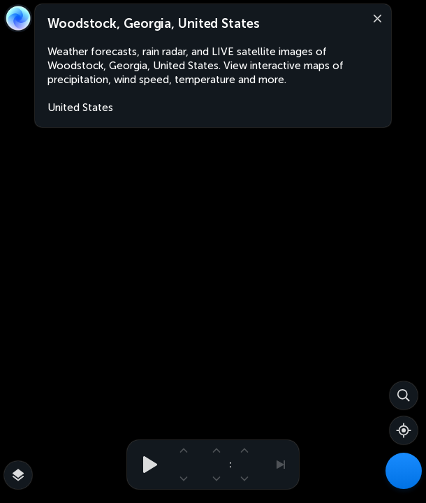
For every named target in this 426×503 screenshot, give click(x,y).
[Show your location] (404, 430)
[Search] (404, 395)
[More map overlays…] (18, 475)
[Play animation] (146, 464)
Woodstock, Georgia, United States (153, 23)
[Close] (374, 17)
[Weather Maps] (403, 471)
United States (80, 107)
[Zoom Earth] (18, 18)
